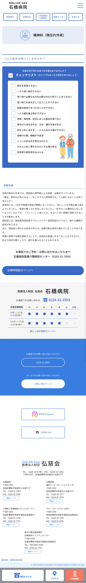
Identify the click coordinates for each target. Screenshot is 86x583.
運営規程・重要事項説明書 (11, 560)
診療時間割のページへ (20, 270)
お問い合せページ (43, 383)
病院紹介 (10, 16)
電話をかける (23, 575)
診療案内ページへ (47, 331)
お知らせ (76, 16)
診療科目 (27, 16)
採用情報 (75, 575)
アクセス (55, 575)
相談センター (59, 16)
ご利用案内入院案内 (43, 16)
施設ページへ (11, 498)
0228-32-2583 (43, 362)
